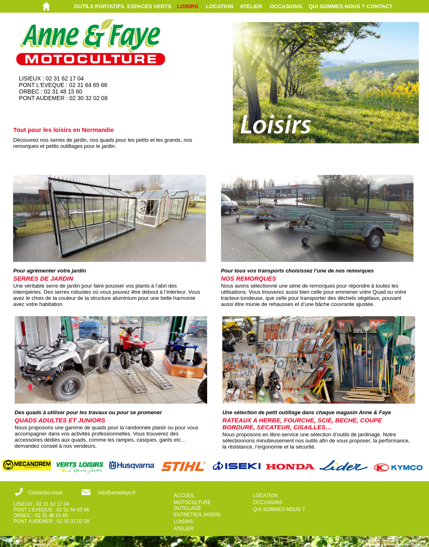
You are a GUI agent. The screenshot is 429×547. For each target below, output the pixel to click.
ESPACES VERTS (149, 6)
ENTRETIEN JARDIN (197, 515)
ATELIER (251, 6)
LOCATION (219, 6)
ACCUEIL (184, 495)
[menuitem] (100, 6)
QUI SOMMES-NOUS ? (336, 6)
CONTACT (380, 6)
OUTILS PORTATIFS (99, 6)
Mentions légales (39, 542)
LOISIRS (187, 6)
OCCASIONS (286, 6)
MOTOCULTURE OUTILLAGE (192, 505)
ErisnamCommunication (396, 542)
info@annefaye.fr (117, 493)
